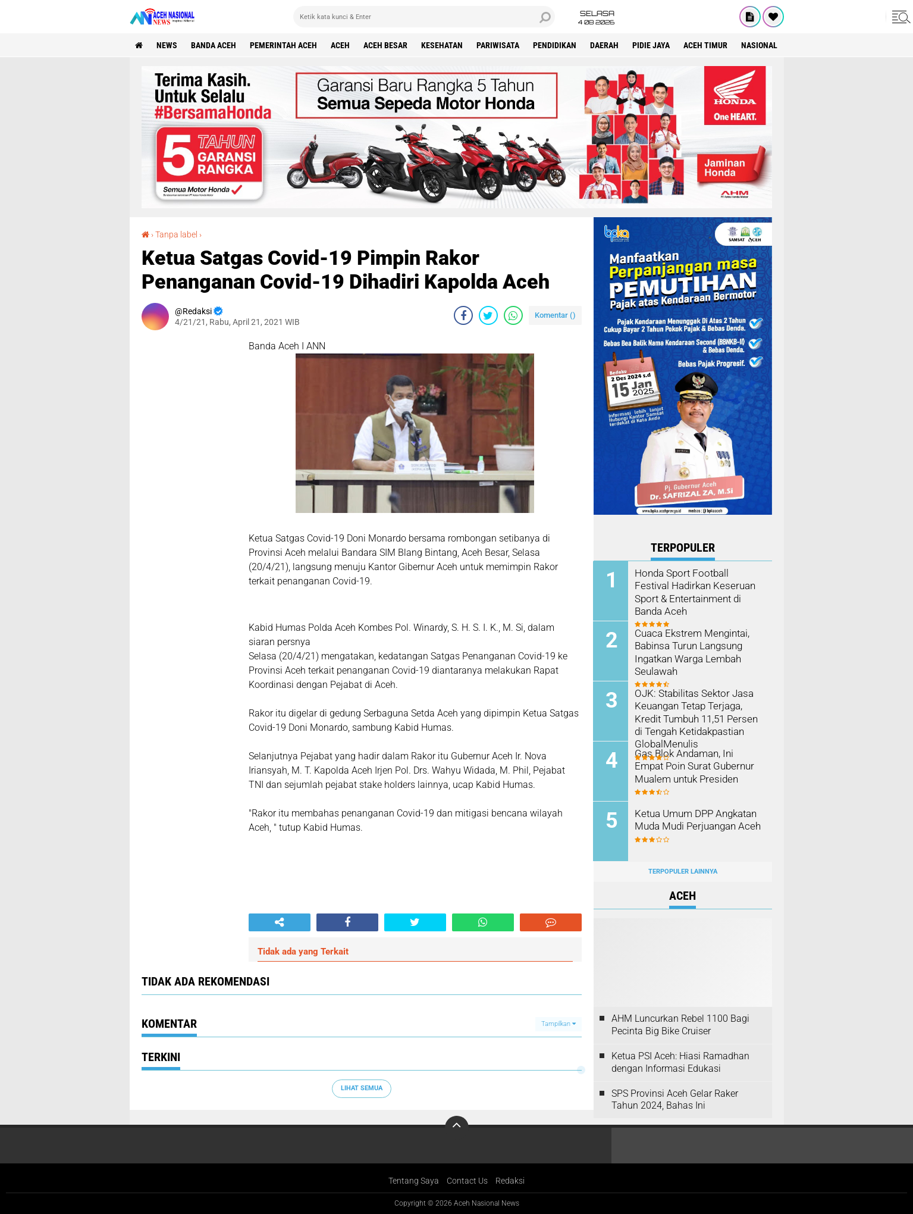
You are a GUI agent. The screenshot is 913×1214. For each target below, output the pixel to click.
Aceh (340, 45)
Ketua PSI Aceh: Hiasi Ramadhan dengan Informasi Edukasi (680, 1062)
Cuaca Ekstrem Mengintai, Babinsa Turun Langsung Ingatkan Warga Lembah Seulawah (690, 651)
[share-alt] (279, 922)
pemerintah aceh (284, 45)
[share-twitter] (488, 315)
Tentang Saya (413, 1180)
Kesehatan (442, 45)
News (167, 45)
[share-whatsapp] (513, 315)
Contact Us (467, 1180)
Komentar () (555, 315)
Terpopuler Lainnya (682, 871)
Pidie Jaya (651, 45)
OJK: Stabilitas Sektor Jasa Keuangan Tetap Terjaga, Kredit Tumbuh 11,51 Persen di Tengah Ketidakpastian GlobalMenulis (694, 717)
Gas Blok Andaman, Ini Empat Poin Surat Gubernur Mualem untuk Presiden (697, 765)
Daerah (605, 45)
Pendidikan (555, 45)
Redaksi (510, 1180)
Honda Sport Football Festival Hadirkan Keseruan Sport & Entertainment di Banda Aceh (697, 585)
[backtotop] (457, 1128)
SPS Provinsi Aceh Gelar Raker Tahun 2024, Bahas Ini (674, 1100)
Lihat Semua (361, 1088)
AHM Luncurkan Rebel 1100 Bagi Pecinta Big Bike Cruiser (680, 1025)
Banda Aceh (214, 45)
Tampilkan (558, 1024)
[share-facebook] (463, 315)
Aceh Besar (386, 45)
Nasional (760, 45)
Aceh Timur (706, 45)
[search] (424, 16)
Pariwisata (498, 45)
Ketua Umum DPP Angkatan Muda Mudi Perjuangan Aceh (696, 819)
